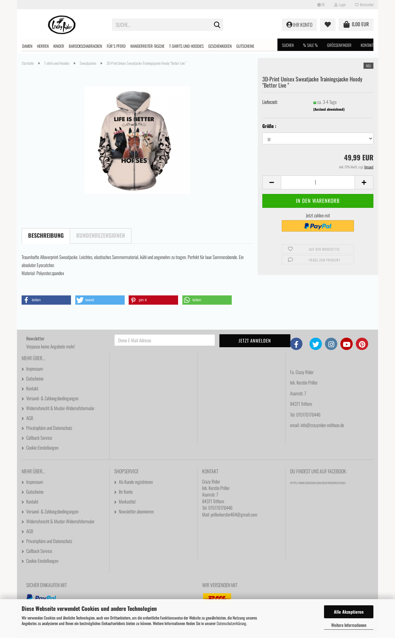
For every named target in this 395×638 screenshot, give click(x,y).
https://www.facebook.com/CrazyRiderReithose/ (318, 483)
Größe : (269, 126)
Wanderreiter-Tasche (147, 46)
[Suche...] (217, 25)
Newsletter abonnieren (136, 511)
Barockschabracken (85, 46)
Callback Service (39, 437)
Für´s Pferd (116, 46)
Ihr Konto (126, 491)
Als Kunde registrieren (136, 481)
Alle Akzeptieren (349, 611)
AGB (29, 417)
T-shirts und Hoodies (186, 46)
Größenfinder (339, 45)
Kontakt (367, 45)
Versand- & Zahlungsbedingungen (52, 398)
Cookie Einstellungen (42, 447)
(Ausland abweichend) (329, 109)
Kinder (58, 46)
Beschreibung (46, 235)
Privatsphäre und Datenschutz (49, 427)
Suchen (288, 45)
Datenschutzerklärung (231, 623)
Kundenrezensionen (100, 235)
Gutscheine (245, 46)
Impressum (34, 368)
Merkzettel (364, 4)
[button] (321, 4)
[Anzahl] (318, 182)
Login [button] (340, 4)
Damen (27, 46)
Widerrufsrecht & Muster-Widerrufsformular (60, 408)
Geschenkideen (220, 46)
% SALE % (310, 45)
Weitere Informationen (348, 625)
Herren (43, 46)
